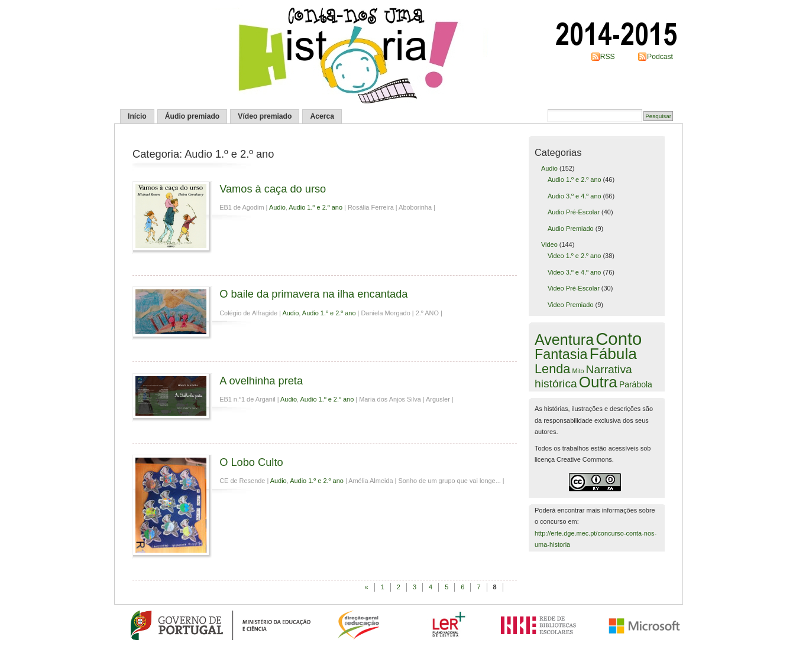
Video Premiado (571, 304)
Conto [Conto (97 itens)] (619, 338)
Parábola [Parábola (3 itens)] (635, 384)
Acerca (322, 116)
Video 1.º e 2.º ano (574, 255)
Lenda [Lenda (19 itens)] (552, 368)
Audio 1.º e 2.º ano (315, 207)
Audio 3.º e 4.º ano (574, 196)
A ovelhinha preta (261, 380)
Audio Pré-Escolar (574, 212)
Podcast (660, 57)
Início (137, 116)
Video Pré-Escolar (574, 288)
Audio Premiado (571, 228)
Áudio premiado (192, 116)
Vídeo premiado (265, 116)
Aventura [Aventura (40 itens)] (564, 339)
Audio (277, 207)
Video (549, 244)
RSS (607, 57)
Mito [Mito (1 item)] (578, 370)
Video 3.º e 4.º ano (574, 272)
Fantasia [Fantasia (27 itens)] (561, 354)
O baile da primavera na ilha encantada (313, 294)
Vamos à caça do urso (272, 188)
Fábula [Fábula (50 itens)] (613, 354)
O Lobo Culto (251, 462)
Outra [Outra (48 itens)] (598, 382)
